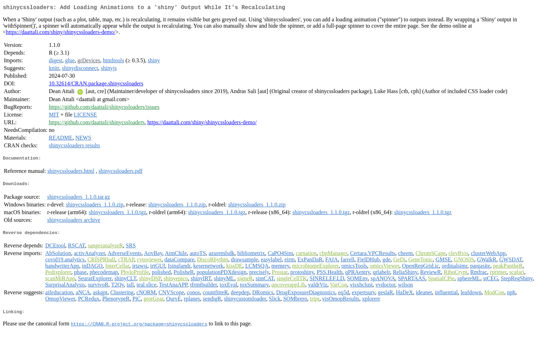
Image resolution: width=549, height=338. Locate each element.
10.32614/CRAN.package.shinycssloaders (96, 85)
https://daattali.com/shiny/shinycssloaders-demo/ (60, 33)
